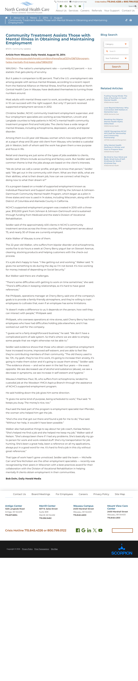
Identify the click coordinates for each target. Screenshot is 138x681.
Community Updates (22, 49)
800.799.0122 (131, 1)
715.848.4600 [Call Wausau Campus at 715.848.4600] (79, 515)
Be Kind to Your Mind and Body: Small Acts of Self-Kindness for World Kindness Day (115, 160)
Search (116, 66)
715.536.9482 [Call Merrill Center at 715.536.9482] (45, 518)
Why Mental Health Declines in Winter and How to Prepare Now (114, 147)
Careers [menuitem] (84, 10)
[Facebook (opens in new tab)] (78, 531)
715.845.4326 (114, 1)
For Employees (64, 494)
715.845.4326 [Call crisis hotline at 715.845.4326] (34, 531)
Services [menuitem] (73, 10)
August (58, 18)
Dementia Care (114, 114)
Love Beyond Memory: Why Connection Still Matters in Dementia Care (116, 110)
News (33, 18)
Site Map (120, 494)
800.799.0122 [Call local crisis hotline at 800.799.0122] (56, 531)
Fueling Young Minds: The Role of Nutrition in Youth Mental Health (115, 98)
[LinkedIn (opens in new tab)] (89, 531)
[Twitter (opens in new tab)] (95, 531)
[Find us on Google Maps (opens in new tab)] (83, 531)
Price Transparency (41, 550)
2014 (45, 18)
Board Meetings (40, 494)
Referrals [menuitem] (97, 10)
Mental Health (114, 102)
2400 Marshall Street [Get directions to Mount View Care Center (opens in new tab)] (117, 512)
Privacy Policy (101, 494)
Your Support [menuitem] (112, 10)
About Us (19, 18)
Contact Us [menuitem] (128, 10)
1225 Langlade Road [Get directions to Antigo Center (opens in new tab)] (15, 509)
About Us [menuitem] (61, 10)
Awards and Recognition (117, 140)
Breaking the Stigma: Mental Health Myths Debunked (113, 122)
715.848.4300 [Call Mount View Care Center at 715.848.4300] (113, 518)
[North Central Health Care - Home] (27, 7)
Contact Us (19, 494)
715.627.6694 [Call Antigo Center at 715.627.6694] (11, 515)
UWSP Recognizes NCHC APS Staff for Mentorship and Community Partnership (115, 134)
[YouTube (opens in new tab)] (100, 531)
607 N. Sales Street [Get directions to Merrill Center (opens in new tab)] (48, 509)
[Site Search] (136, 6)
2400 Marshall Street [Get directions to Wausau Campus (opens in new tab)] (83, 509)
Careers (83, 494)
